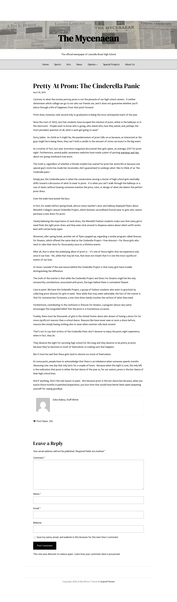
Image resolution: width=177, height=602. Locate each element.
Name (37, 493)
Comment (39, 457)
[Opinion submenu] (97, 64)
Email (37, 508)
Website (37, 522)
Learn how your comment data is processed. (97, 554)
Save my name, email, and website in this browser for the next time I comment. (78, 537)
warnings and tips (130, 152)
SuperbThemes (108, 581)
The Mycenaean (88, 38)
